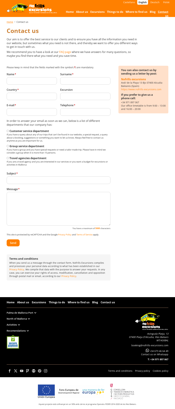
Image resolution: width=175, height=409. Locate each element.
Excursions (39, 302)
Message (12, 189)
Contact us (108, 302)
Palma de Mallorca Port (21, 312)
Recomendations (18, 330)
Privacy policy (142, 370)
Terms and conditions (120, 370)
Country (12, 90)
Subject (11, 173)
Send (13, 243)
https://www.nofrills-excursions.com (141, 89)
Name (10, 74)
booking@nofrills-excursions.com (149, 345)
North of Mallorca (18, 318)
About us (23, 302)
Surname (66, 74)
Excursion (66, 90)
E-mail (10, 105)
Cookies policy (160, 370)
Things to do (57, 302)
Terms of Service (84, 234)
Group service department (26, 146)
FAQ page (65, 52)
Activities (13, 324)
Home (10, 21)
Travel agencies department (27, 158)
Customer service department (29, 131)
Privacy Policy (65, 234)
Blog (95, 302)
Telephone (67, 105)
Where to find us (78, 302)
